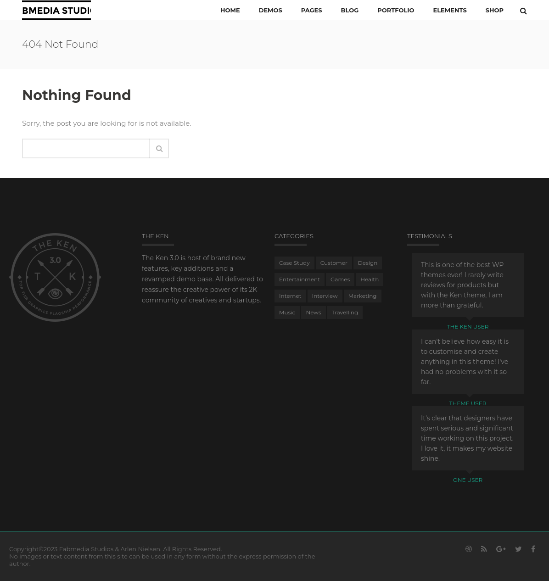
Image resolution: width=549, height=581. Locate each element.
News (313, 312)
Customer (333, 262)
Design (368, 262)
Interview (325, 295)
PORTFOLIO (395, 10)
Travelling (345, 312)
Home (230, 10)
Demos (270, 10)
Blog (350, 10)
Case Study (294, 262)
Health (369, 279)
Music (287, 312)
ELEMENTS (449, 10)
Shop (495, 10)
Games (340, 279)
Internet (290, 295)
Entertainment (299, 279)
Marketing (362, 295)
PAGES (311, 10)
